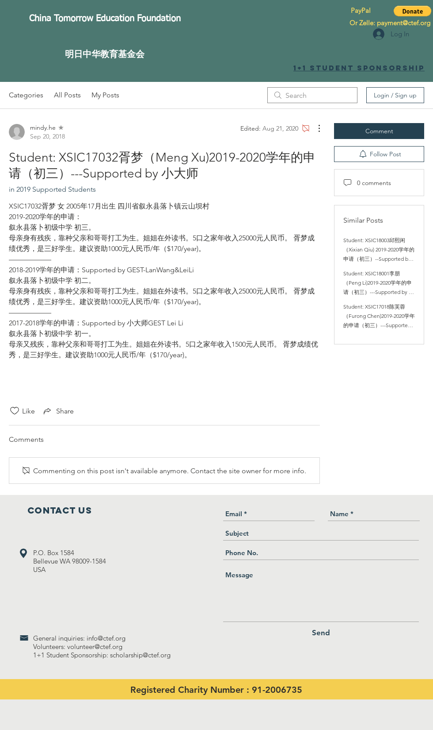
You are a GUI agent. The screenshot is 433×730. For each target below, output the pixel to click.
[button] (412, 11)
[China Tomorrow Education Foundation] (104, 18)
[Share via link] (58, 411)
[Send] (321, 633)
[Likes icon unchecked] (14, 411)
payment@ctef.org (403, 23)
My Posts (105, 95)
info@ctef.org (106, 638)
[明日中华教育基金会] (104, 54)
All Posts (67, 95)
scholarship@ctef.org (140, 655)
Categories (26, 95)
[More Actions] (314, 128)
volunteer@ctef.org (94, 646)
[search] (312, 95)
